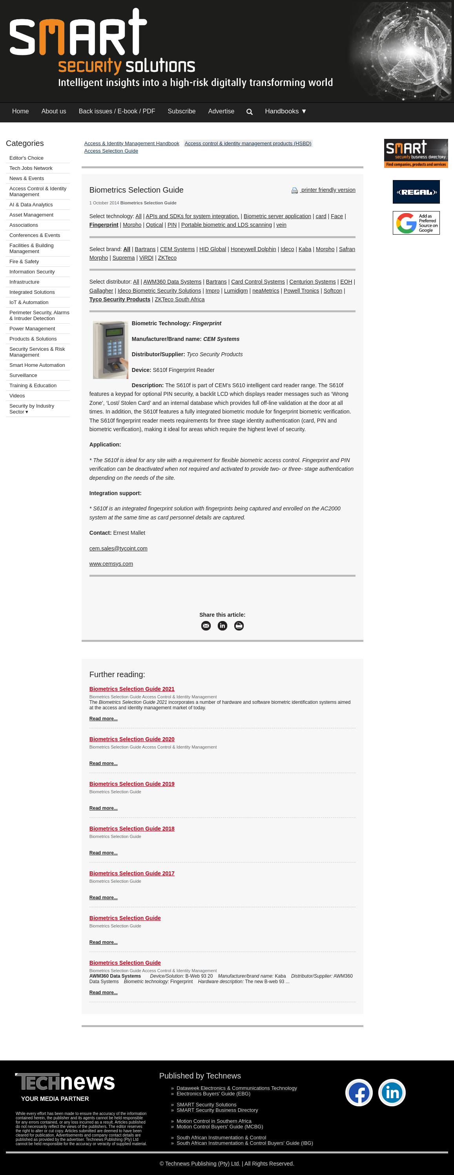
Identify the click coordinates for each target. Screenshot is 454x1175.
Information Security (32, 272)
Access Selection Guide (111, 151)
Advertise (221, 111)
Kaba (305, 249)
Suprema (124, 258)
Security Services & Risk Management (37, 352)
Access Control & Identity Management (37, 191)
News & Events (26, 178)
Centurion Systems (313, 282)
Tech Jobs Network (31, 168)
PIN (172, 225)
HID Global (212, 249)
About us (54, 111)
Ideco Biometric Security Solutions (159, 291)
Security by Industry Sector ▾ (31, 409)
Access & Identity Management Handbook (131, 143)
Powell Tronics (301, 291)
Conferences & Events (34, 235)
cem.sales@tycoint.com (118, 548)
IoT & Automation (29, 302)
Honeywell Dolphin (253, 249)
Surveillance (23, 375)
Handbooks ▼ (286, 111)
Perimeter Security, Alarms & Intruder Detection (39, 315)
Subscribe (182, 111)
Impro (213, 291)
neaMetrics (265, 291)
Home (20, 111)
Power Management (32, 329)
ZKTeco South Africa (180, 299)
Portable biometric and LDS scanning (226, 225)
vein (281, 225)
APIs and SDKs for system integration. (192, 216)
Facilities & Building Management (31, 248)
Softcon (333, 291)
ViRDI (146, 258)
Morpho (132, 225)
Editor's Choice (26, 158)
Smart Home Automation (37, 365)
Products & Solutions (33, 339)
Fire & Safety (24, 261)
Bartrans (145, 249)
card (321, 216)
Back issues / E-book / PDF (117, 111)
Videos (17, 396)
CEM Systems (177, 249)
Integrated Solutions (32, 292)
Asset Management (31, 215)
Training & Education (33, 385)
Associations (23, 225)
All (138, 216)
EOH (346, 282)
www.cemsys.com (111, 564)
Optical (154, 225)
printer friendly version (323, 190)
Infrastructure (24, 282)
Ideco (287, 249)
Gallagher (101, 291)
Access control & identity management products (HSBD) (248, 143)
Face (337, 216)
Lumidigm (236, 291)
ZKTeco (167, 258)
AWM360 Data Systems (172, 282)
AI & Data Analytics (31, 205)
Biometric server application (277, 216)
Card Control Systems (258, 282)
